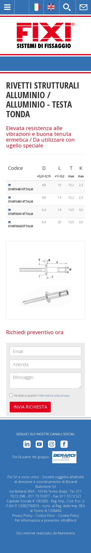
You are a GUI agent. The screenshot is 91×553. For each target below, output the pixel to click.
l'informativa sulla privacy (53, 396)
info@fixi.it (68, 520)
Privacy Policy (22, 515)
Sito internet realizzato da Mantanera (45, 533)
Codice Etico (45, 515)
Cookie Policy (68, 515)
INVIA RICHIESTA (30, 407)
